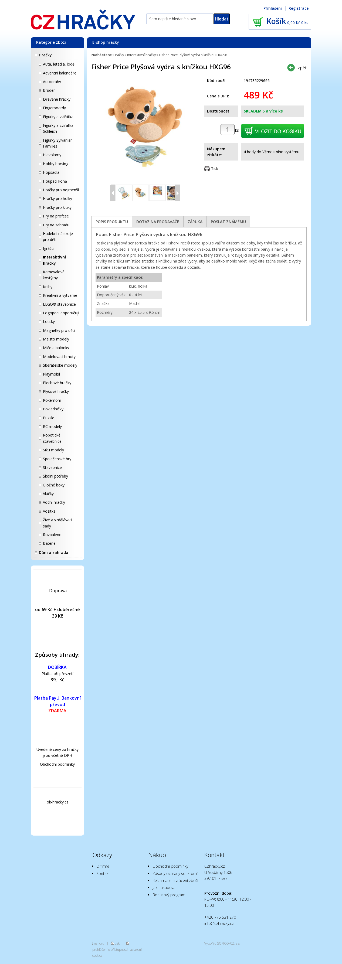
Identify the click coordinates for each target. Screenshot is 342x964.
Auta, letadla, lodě (59, 64)
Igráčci (48, 248)
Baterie (49, 543)
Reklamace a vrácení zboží (175, 880)
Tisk (214, 168)
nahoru (99, 943)
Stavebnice (52, 467)
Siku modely (53, 449)
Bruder (49, 90)
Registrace (299, 8)
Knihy (47, 286)
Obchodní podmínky (57, 764)
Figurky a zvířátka (58, 116)
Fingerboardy (54, 107)
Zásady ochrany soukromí (175, 873)
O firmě (102, 866)
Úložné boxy (54, 485)
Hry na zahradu (56, 224)
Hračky (45, 54)
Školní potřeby (55, 476)
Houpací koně (55, 181)
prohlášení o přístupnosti (110, 949)
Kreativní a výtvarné (60, 295)
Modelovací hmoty (59, 356)
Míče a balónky (56, 347)
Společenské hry (57, 458)
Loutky (49, 321)
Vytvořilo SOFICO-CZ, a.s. (222, 943)
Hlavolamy (52, 154)
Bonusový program (169, 894)
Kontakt (103, 873)
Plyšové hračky (56, 391)
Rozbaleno (52, 534)
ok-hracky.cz (57, 802)
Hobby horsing (55, 163)
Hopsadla (51, 172)
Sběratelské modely (60, 365)
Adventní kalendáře (59, 73)
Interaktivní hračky (54, 259)
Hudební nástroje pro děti (58, 236)
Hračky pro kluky (57, 207)
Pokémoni (52, 400)
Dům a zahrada (53, 552)
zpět (302, 67)
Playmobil (51, 374)
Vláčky (48, 493)
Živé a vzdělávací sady (57, 522)
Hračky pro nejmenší (61, 189)
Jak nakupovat (165, 887)
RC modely (52, 426)
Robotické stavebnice (52, 438)
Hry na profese (56, 216)
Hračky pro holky (57, 198)
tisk (117, 943)
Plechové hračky (57, 382)
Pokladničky (53, 408)
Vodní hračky (54, 502)
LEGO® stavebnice (59, 304)
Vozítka (49, 511)
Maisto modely (56, 339)
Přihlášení (272, 8)
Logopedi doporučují (61, 312)
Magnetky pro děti (59, 330)
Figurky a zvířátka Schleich (58, 128)
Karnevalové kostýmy (54, 274)
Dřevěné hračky (56, 99)
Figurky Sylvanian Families (58, 143)
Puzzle (48, 417)
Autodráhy (52, 81)
